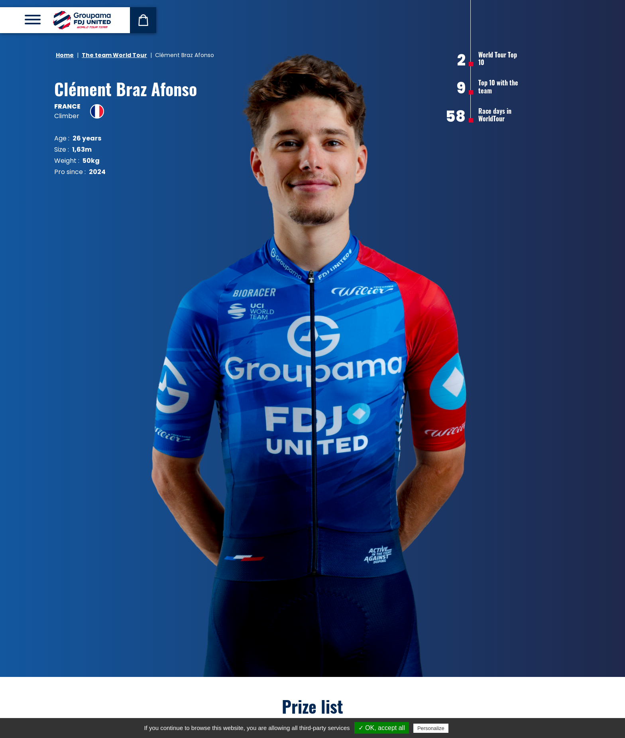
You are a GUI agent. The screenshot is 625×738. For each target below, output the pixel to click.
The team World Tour (114, 55)
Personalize (430, 728)
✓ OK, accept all (381, 727)
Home (65, 55)
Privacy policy (469, 728)
